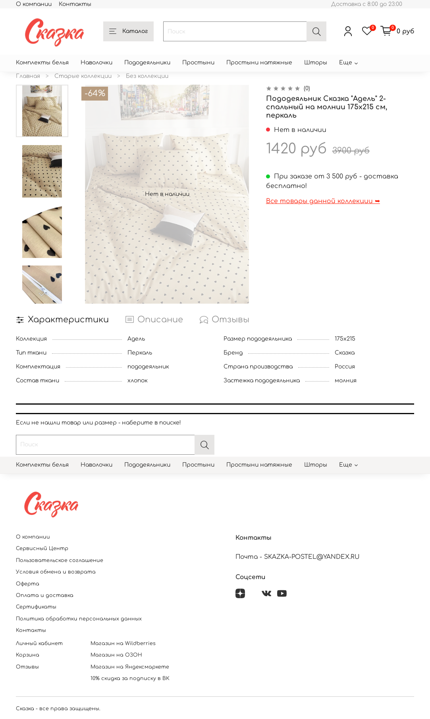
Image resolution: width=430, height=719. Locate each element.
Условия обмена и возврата (56, 572)
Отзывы (27, 667)
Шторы (315, 63)
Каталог (128, 31)
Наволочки (96, 63)
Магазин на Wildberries (123, 643)
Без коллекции (147, 76)
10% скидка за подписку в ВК (130, 678)
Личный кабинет (39, 643)
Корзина (27, 655)
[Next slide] (42, 294)
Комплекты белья (42, 63)
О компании (34, 4)
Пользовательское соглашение (59, 560)
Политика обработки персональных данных (79, 619)
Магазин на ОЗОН (116, 655)
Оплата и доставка (44, 595)
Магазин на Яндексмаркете (130, 667)
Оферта (27, 584)
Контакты (75, 4)
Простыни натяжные (259, 63)
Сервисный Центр (42, 548)
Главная (28, 76)
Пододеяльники (147, 63)
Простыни (198, 63)
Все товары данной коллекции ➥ (323, 201)
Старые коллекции (83, 76)
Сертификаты (36, 607)
